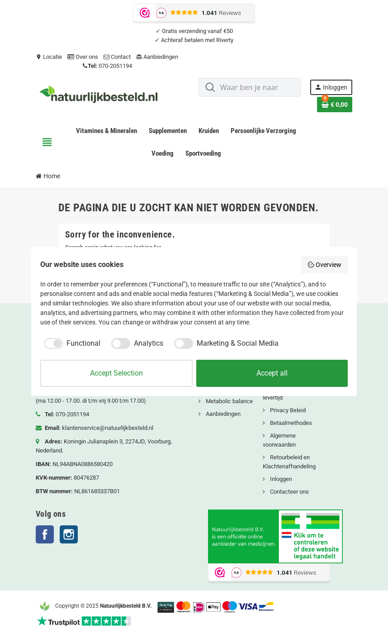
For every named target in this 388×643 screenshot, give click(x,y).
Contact (117, 56)
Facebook (45, 534)
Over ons (82, 56)
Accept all (272, 373)
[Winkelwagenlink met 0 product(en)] (334, 104)
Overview (324, 265)
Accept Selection (116, 373)
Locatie (49, 56)
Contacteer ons (289, 491)
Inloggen (280, 479)
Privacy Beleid (287, 410)
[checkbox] (70, 343)
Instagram (69, 534)
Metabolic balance (228, 401)
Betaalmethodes (290, 422)
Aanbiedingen (157, 56)
